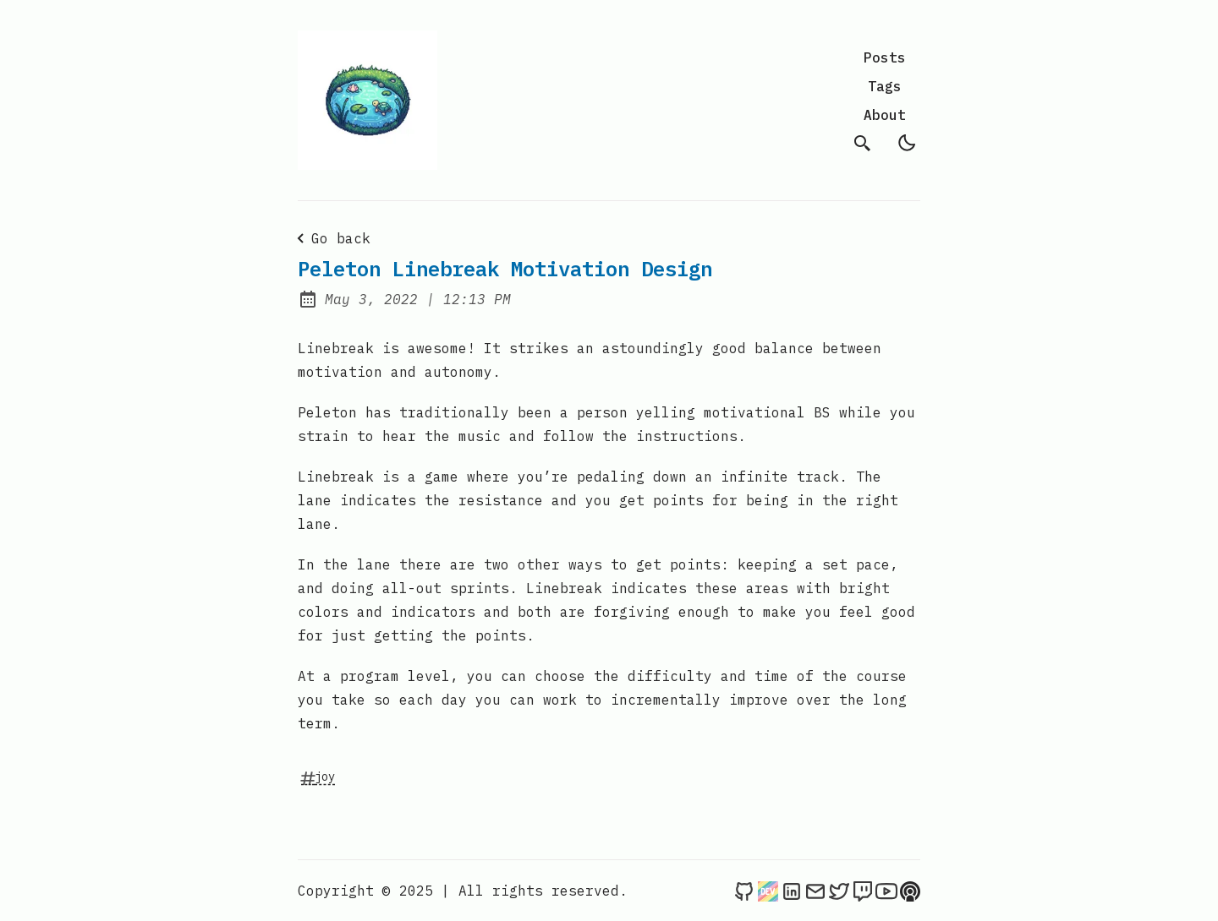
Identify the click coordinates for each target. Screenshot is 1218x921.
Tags (885, 86)
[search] (862, 142)
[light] (906, 142)
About (885, 114)
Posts (885, 57)
